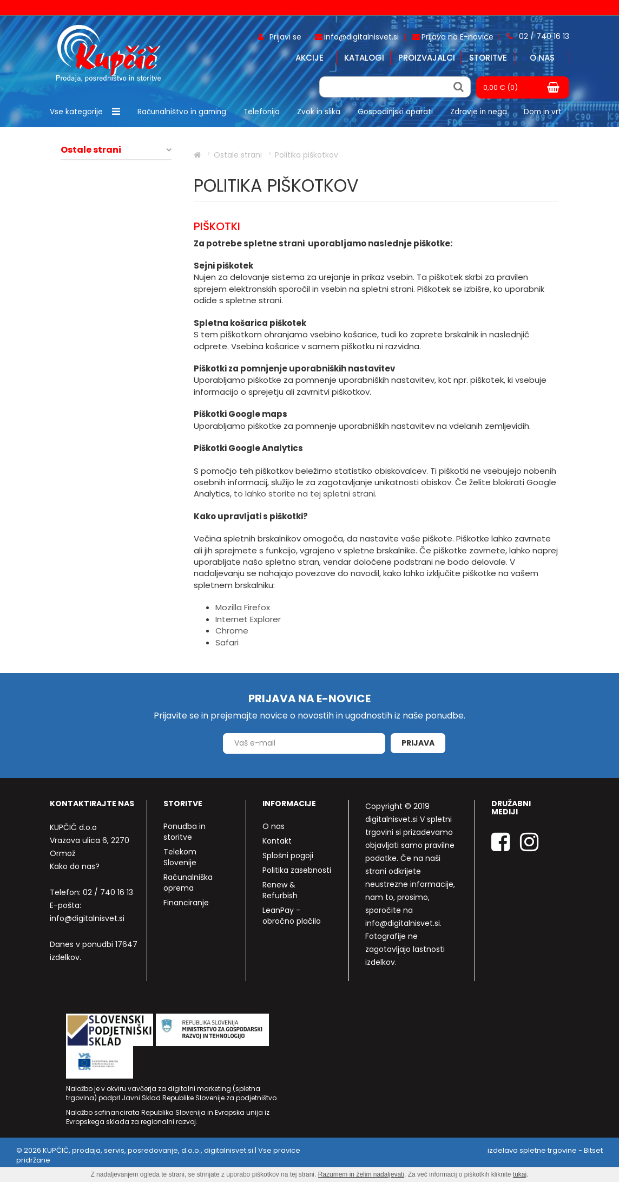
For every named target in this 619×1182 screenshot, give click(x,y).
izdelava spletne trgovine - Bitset (545, 1150)
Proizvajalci (426, 57)
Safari (227, 642)
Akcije (309, 57)
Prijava (417, 742)
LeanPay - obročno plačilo (291, 915)
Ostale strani (91, 150)
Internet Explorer (248, 619)
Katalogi (364, 57)
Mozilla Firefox (242, 607)
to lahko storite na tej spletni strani (304, 493)
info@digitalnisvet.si (87, 918)
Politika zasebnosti (296, 870)
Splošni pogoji (287, 855)
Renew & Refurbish (280, 890)
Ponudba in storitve (184, 832)
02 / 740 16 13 (108, 892)
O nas (542, 57)
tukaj (519, 1174)
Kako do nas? (75, 866)
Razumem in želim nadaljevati (361, 1174)
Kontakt (277, 840)
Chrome (231, 630)
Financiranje (186, 902)
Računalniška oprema (188, 882)
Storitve (488, 57)
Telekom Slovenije (179, 857)
